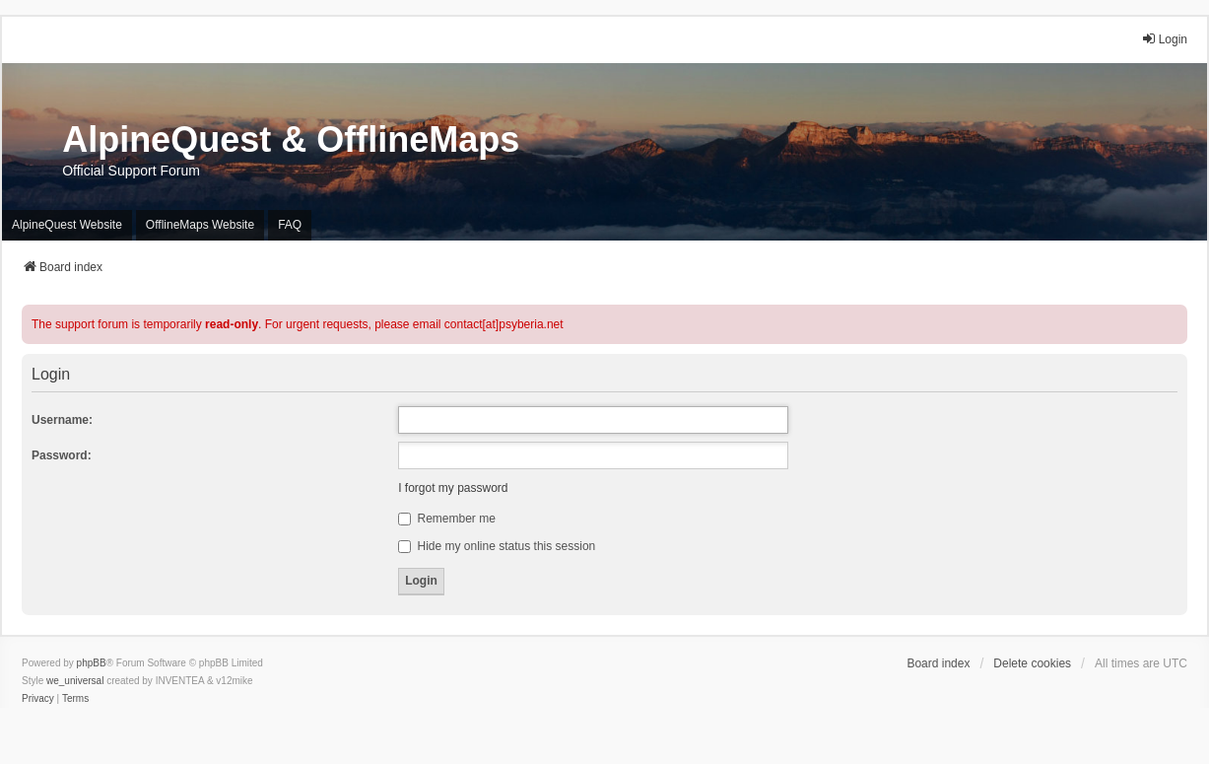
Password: (62, 455)
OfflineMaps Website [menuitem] (200, 225)
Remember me (447, 518)
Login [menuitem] (1164, 39)
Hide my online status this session (496, 546)
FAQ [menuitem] (290, 225)
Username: (62, 420)
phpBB (91, 663)
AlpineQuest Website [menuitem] (67, 225)
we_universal (74, 680)
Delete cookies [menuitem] (1032, 663)
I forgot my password (452, 488)
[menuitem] (38, 699)
